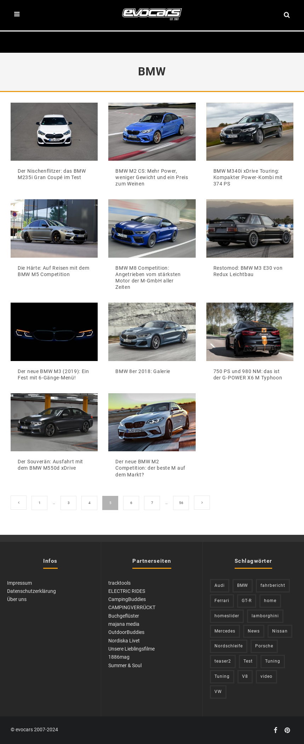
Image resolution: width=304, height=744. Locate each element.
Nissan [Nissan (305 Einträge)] (280, 631)
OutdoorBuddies (126, 632)
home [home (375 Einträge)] (270, 600)
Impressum (19, 583)
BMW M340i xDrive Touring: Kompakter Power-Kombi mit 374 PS (248, 177)
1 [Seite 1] (40, 503)
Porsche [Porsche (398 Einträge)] (264, 645)
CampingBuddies (127, 599)
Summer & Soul (125, 665)
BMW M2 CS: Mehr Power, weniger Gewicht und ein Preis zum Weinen (151, 177)
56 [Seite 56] (181, 503)
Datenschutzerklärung (31, 591)
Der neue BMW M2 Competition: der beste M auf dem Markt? (150, 468)
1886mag (119, 657)
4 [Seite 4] (89, 503)
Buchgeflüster (123, 616)
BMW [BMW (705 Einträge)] (242, 585)
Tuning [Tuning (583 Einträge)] (272, 661)
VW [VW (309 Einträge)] (218, 691)
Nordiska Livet (124, 640)
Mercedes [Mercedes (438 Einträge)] (224, 631)
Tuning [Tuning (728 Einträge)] (222, 676)
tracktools (119, 583)
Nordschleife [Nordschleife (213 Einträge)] (228, 645)
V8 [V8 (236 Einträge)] (245, 676)
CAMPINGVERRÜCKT (131, 607)
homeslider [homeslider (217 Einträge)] (226, 615)
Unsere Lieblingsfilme (131, 649)
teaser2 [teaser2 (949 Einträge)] (222, 661)
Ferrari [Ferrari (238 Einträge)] (221, 600)
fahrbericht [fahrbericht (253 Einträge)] (272, 585)
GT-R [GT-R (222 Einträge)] (247, 600)
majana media (123, 624)
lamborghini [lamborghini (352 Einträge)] (265, 615)
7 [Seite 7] (152, 503)
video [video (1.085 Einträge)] (266, 676)
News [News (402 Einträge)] (254, 631)
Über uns (17, 599)
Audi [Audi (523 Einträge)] (219, 585)
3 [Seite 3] (69, 503)
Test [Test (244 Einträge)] (248, 661)
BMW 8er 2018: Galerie (142, 371)
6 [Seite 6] (131, 503)
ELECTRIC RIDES (126, 591)
